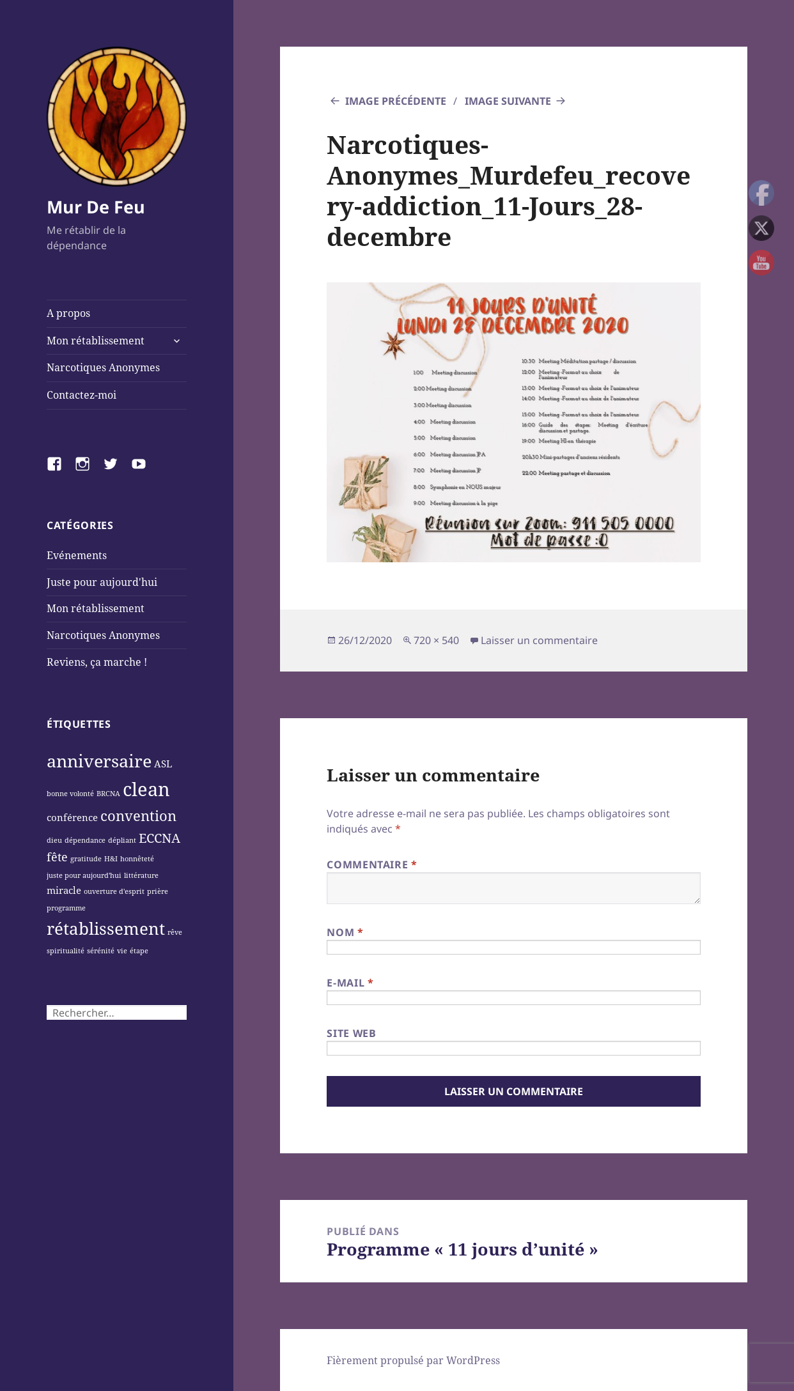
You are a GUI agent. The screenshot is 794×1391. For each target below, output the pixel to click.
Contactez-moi (81, 395)
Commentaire (372, 864)
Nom (345, 932)
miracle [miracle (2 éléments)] (64, 890)
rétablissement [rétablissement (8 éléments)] (106, 928)
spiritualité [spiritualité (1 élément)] (65, 950)
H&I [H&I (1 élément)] (111, 858)
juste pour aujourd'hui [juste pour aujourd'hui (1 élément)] (84, 875)
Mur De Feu (96, 207)
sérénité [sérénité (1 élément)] (100, 950)
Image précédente (395, 101)
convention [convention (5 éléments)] (138, 815)
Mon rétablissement (95, 341)
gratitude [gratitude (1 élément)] (86, 858)
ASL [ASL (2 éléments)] (163, 763)
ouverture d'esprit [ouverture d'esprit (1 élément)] (114, 891)
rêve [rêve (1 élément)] (174, 932)
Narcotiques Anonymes (103, 367)
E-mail (350, 983)
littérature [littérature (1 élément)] (141, 875)
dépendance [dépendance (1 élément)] (85, 840)
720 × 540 (436, 640)
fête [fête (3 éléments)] (57, 857)
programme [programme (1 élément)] (66, 907)
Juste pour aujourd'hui (102, 582)
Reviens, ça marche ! (97, 662)
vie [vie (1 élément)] (122, 950)
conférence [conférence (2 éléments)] (72, 817)
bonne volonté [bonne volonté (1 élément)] (70, 793)
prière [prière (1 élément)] (157, 891)
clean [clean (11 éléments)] (146, 789)
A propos (68, 313)
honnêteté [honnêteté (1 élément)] (137, 858)
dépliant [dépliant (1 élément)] (122, 840)
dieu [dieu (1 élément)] (54, 840)
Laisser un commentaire (539, 640)
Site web (351, 1033)
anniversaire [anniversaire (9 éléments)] (99, 760)
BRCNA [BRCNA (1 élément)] (108, 793)
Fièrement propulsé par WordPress (413, 1360)
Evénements (77, 555)
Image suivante (508, 101)
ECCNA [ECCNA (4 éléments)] (159, 838)
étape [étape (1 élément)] (139, 950)
